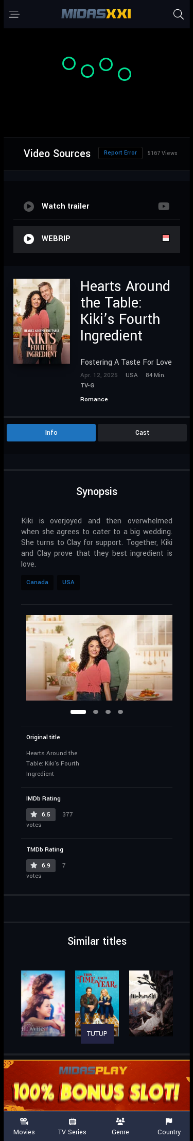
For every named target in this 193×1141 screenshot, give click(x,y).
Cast (142, 432)
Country (169, 1127)
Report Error (120, 153)
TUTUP (97, 1033)
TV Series (72, 1127)
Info (51, 432)
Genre (121, 1127)
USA (68, 582)
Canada (37, 582)
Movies (24, 1127)
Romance (94, 399)
